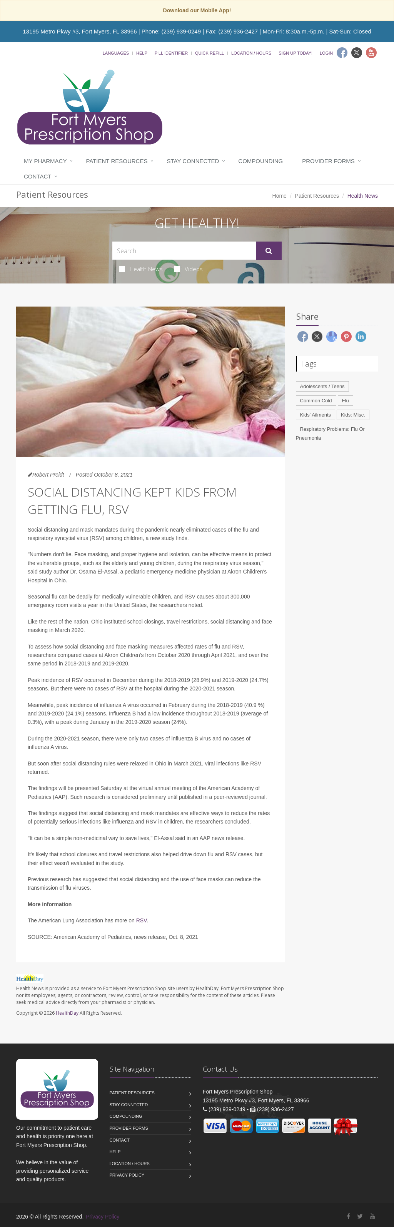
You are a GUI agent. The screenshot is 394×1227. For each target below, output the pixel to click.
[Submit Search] (269, 251)
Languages (116, 53)
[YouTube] (372, 1216)
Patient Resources (116, 161)
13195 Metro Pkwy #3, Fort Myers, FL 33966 (80, 31)
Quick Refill (209, 53)
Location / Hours (251, 53)
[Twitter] (356, 52)
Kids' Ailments (315, 415)
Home (279, 196)
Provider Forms (328, 161)
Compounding (260, 161)
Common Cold (316, 400)
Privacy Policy (127, 1175)
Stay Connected (193, 161)
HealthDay (67, 1013)
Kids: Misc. (353, 415)
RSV (141, 920)
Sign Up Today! (295, 53)
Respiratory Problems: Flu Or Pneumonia (330, 433)
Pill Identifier (171, 53)
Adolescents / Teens (322, 386)
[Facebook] (342, 52)
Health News (141, 269)
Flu (345, 400)
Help (141, 53)
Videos (188, 269)
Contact (37, 176)
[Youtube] (371, 52)
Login (326, 53)
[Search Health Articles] (184, 251)
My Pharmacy (45, 161)
